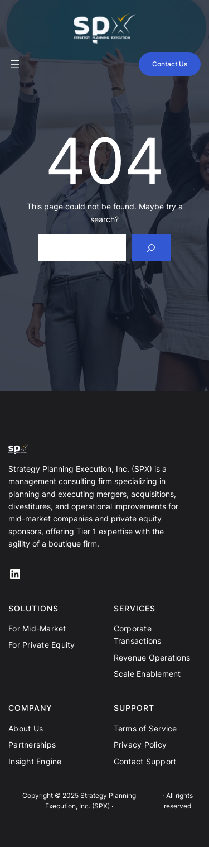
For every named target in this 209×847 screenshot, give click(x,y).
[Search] (151, 247)
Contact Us (169, 64)
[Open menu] (15, 64)
